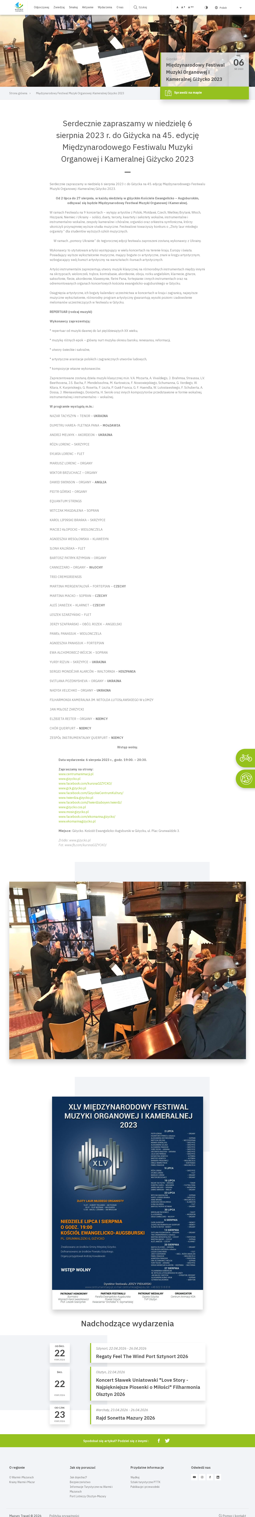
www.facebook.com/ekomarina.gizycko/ (87, 817)
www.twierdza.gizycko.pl (76, 798)
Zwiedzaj (59, 7)
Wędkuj (135, 1477)
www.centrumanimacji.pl (76, 774)
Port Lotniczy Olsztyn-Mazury (88, 1496)
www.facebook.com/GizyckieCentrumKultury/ (91, 793)
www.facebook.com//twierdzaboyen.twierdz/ (90, 802)
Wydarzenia (105, 7)
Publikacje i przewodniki (145, 1487)
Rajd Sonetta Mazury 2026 (125, 1418)
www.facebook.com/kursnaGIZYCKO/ (85, 783)
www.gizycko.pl (69, 779)
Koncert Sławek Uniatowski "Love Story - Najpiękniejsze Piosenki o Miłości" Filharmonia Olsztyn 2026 (148, 1387)
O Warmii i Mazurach (21, 1477)
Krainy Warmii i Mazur (22, 1482)
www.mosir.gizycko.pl (74, 812)
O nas (120, 7)
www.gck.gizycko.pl (72, 788)
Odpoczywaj (41, 7)
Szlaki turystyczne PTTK (145, 1482)
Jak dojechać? (78, 1477)
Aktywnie (87, 7)
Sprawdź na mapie (183, 93)
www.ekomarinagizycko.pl (77, 821)
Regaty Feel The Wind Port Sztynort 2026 (142, 1356)
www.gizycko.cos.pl (72, 807)
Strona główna (18, 93)
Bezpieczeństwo (80, 1482)
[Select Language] (230, 8)
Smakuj (73, 7)
